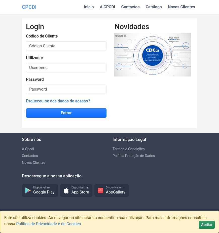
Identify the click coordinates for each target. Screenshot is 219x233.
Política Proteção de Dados (134, 156)
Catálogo (154, 7)
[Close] (207, 225)
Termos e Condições (129, 149)
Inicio (89, 7)
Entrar (66, 112)
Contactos (130, 7)
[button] (40, 190)
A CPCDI (107, 7)
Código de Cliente (42, 36)
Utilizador (34, 57)
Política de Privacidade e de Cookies (49, 223)
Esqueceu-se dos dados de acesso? (58, 101)
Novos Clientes (181, 7)
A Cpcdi (28, 149)
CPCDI (29, 7)
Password (35, 79)
